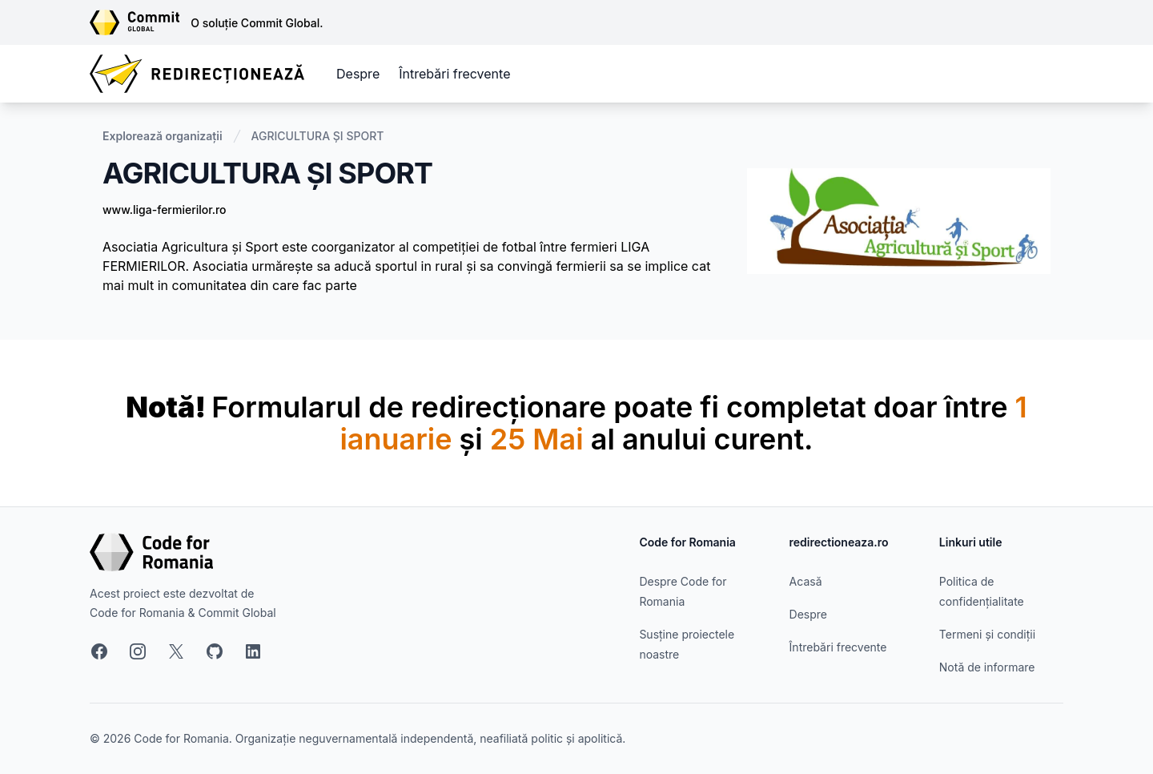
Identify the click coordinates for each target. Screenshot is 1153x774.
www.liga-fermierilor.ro (164, 209)
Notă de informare (987, 667)
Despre (358, 74)
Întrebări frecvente (454, 74)
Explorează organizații (162, 136)
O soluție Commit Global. (257, 23)
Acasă (805, 581)
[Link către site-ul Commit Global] (140, 22)
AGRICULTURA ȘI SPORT (317, 136)
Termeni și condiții (987, 634)
